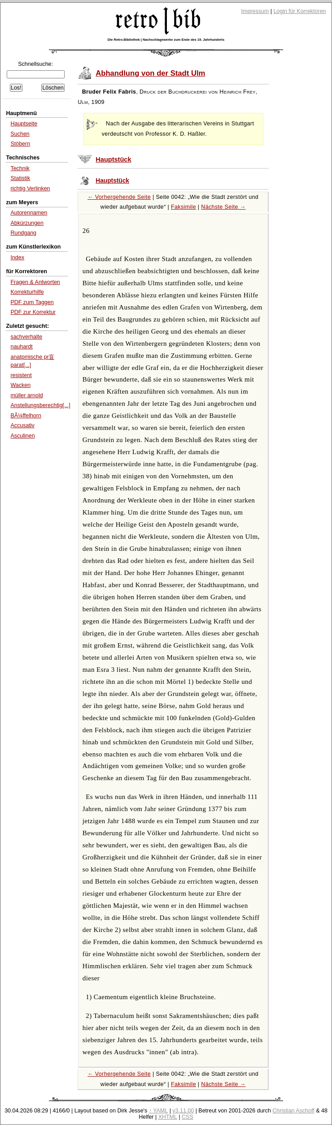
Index (17, 257)
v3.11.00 (183, 1111)
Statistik (20, 178)
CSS (187, 1117)
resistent (20, 375)
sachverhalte (26, 337)
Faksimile (183, 207)
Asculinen (22, 436)
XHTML (167, 1117)
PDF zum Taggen (31, 302)
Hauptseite (23, 123)
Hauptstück (113, 159)
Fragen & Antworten (35, 282)
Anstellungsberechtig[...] (40, 405)
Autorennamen (28, 213)
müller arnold (26, 395)
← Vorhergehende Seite (119, 197)
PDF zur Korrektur (33, 312)
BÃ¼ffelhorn (25, 415)
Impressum (255, 11)
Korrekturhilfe (27, 292)
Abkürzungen (27, 223)
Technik (19, 168)
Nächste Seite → (223, 207)
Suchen (19, 134)
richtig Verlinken (30, 188)
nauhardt (21, 347)
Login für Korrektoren (299, 11)
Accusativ (22, 425)
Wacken (20, 385)
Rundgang (23, 233)
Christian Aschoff (293, 1111)
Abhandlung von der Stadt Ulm (150, 73)
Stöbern (20, 144)
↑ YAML (158, 1111)
